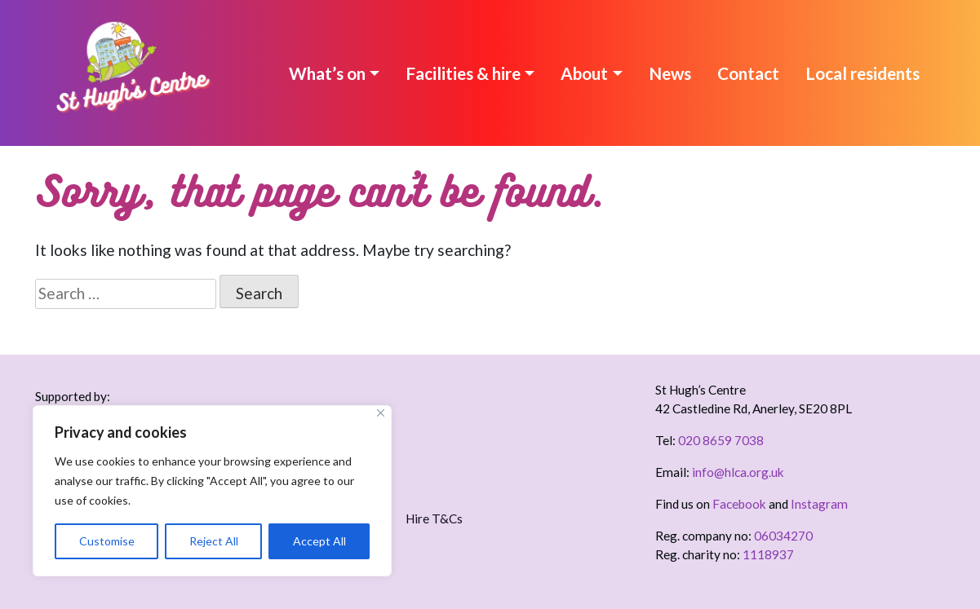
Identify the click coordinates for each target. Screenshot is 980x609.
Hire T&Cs (434, 518)
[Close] (380, 413)
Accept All (319, 541)
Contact (748, 73)
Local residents (862, 73)
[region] (212, 490)
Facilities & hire (463, 73)
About (584, 73)
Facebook (739, 503)
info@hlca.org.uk (738, 472)
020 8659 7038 (721, 440)
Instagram (819, 503)
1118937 (768, 554)
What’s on (327, 73)
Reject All (213, 541)
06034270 (783, 535)
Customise (107, 541)
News (670, 73)
